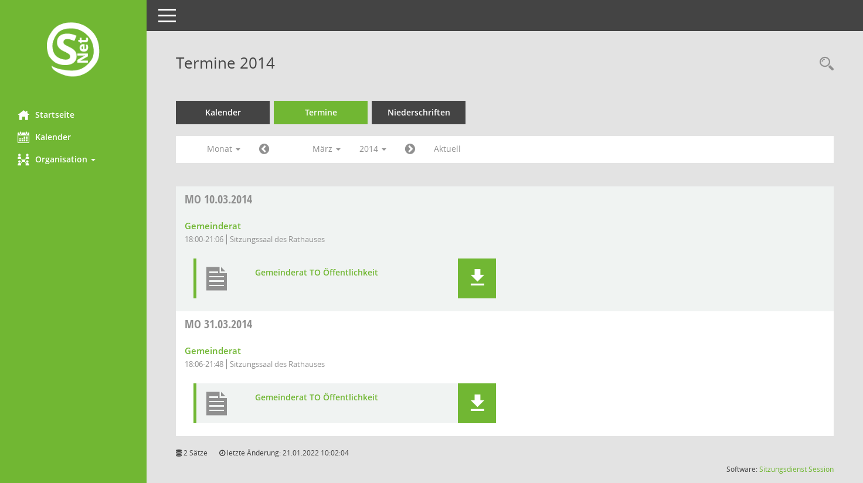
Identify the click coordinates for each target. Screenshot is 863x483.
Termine (321, 112)
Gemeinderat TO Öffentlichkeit (316, 272)
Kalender (44, 137)
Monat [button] (223, 148)
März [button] (326, 148)
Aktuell (447, 148)
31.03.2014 (218, 324)
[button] (73, 159)
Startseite (46, 115)
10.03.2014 (218, 199)
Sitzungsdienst (783, 469)
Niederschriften (419, 112)
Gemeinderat (213, 226)
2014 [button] (372, 148)
